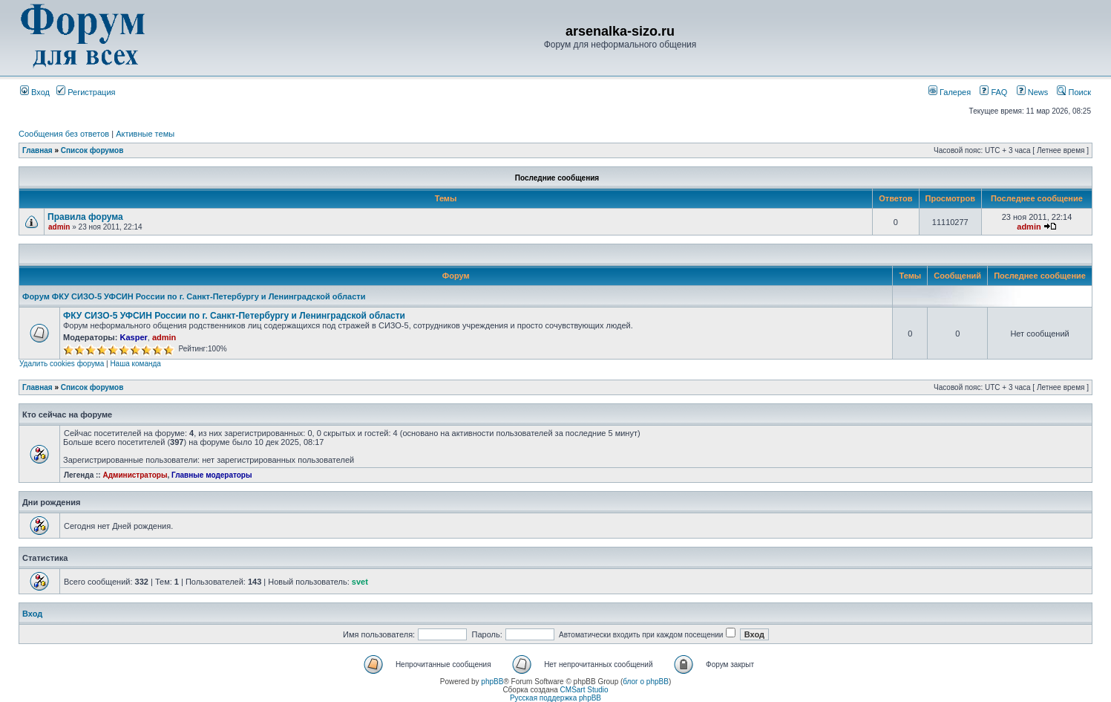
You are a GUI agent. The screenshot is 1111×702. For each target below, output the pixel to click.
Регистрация (85, 92)
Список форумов (92, 150)
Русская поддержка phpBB (555, 698)
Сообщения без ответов (64, 133)
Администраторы (134, 475)
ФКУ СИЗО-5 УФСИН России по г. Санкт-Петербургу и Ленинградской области (234, 316)
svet (360, 581)
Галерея (949, 92)
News (1028, 92)
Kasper (133, 337)
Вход (35, 92)
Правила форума (85, 217)
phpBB (492, 681)
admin (59, 227)
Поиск (1074, 92)
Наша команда (135, 364)
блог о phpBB (646, 681)
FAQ (993, 92)
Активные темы (145, 133)
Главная (37, 150)
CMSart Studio (584, 690)
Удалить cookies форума (61, 364)
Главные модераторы (211, 475)
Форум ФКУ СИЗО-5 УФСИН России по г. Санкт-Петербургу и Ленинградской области (193, 296)
